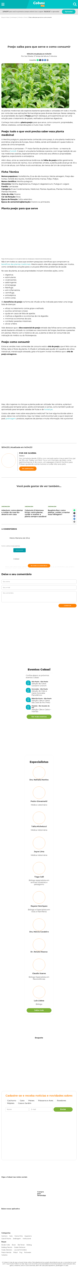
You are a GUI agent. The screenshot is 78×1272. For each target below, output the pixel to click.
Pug (20, 1252)
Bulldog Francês (6, 1247)
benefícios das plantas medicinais (16, 264)
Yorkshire (4, 1255)
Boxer (14, 1245)
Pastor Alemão (6, 1252)
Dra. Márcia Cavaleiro (39, 932)
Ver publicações (28, 468)
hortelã (13, 151)
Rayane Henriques (39, 906)
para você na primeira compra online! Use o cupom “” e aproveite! (30, 12)
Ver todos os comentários (39, 565)
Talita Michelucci (39, 826)
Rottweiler (27, 1252)
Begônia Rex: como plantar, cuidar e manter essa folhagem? (59, 512)
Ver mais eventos (39, 717)
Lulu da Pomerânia (20, 1250)
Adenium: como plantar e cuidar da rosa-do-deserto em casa (12, 512)
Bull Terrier (21, 1245)
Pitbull (15, 1252)
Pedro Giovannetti (39, 801)
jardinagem (11, 419)
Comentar (67, 605)
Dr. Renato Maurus (39, 952)
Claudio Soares (39, 973)
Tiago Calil (39, 877)
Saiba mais (39, 1010)
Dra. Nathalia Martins (39, 780)
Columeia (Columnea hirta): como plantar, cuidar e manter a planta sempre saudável (35, 513)
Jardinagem (5, 506)
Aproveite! (69, 12)
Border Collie (5, 1245)
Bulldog (29, 1245)
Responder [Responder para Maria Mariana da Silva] (19, 550)
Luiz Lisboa (39, 1001)
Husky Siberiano (6, 1250)
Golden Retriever (19, 1247)
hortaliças (48, 409)
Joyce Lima (39, 852)
